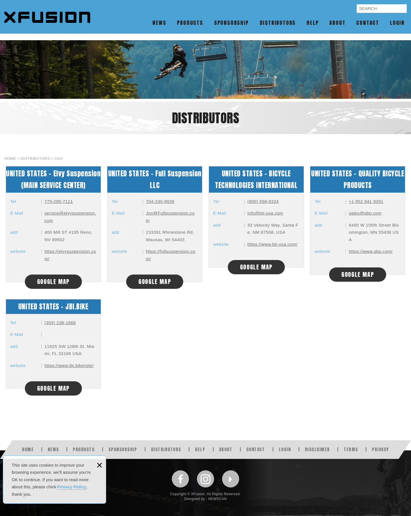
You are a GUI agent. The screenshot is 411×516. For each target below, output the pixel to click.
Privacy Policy (71, 486)
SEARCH (401, 9)
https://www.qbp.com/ (370, 251)
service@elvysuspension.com (70, 217)
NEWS (159, 23)
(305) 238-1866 (60, 322)
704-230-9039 (160, 201)
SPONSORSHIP (231, 23)
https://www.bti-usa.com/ (272, 244)
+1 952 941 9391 (366, 201)
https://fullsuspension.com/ (170, 255)
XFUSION (48, 19)
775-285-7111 (59, 201)
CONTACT (367, 23)
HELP (313, 23)
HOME (28, 449)
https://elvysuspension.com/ (70, 255)
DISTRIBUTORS (278, 23)
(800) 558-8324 (263, 201)
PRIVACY (380, 449)
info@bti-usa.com (265, 213)
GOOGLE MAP (53, 281)
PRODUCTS (190, 23)
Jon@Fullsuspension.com (170, 217)
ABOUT (337, 23)
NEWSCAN (217, 499)
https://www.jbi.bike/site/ (69, 365)
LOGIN (397, 23)
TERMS (351, 449)
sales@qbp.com (365, 213)
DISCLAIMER (317, 449)
